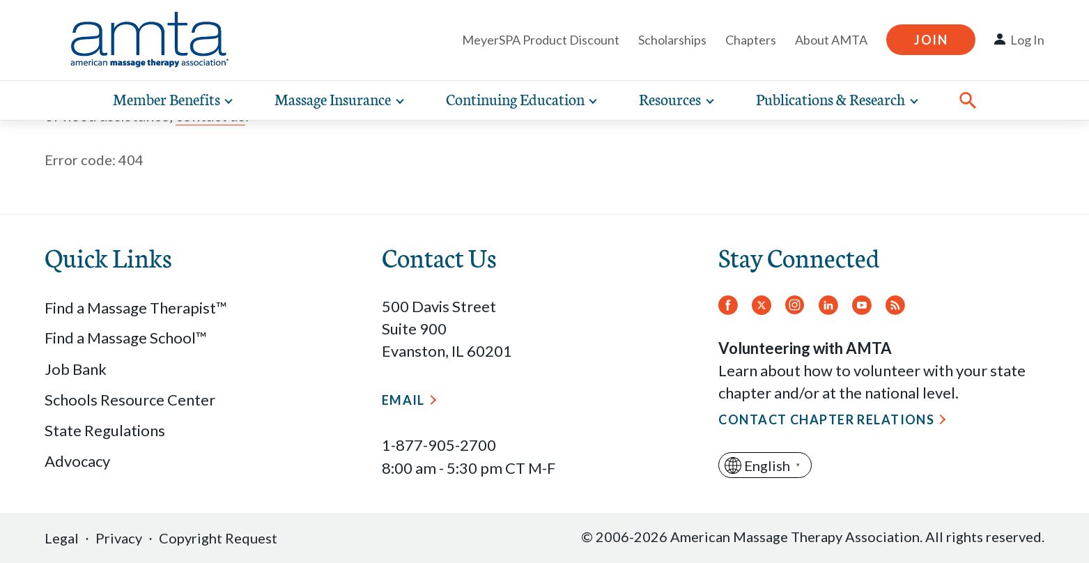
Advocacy (77, 461)
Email (403, 400)
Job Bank (76, 369)
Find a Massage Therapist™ (136, 307)
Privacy (118, 538)
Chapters (750, 39)
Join (931, 39)
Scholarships (672, 39)
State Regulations (105, 430)
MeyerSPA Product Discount (540, 39)
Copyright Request (218, 538)
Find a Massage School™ (126, 337)
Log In (1027, 39)
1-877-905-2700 (439, 444)
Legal (62, 538)
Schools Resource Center (130, 399)
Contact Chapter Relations (826, 419)
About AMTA (831, 39)
